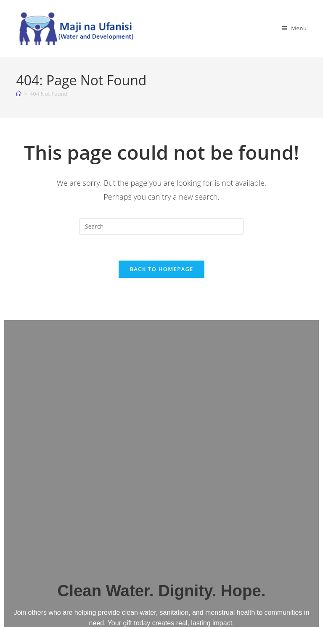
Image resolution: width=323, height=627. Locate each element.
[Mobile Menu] (294, 28)
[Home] (18, 93)
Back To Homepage (161, 269)
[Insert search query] (161, 226)
